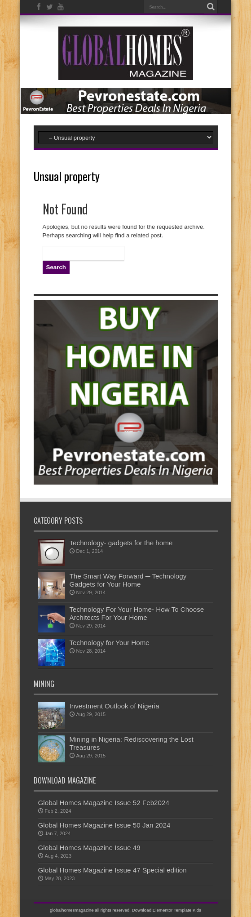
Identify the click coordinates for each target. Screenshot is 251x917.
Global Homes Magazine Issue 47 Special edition (112, 870)
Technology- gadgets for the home (121, 543)
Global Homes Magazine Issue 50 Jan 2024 (104, 825)
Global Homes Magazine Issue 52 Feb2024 (103, 802)
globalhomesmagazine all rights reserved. (90, 910)
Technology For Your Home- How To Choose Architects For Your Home (137, 613)
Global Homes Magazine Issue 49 (89, 847)
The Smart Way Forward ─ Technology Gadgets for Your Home (128, 580)
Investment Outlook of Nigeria (114, 706)
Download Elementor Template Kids (166, 910)
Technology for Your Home (110, 642)
